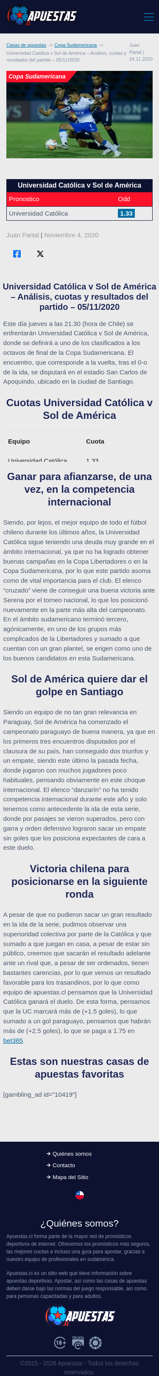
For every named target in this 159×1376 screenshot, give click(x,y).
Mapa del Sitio (70, 1177)
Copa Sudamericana (75, 45)
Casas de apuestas (26, 45)
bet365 (13, 1040)
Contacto (64, 1165)
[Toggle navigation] (148, 16)
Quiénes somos (72, 1154)
